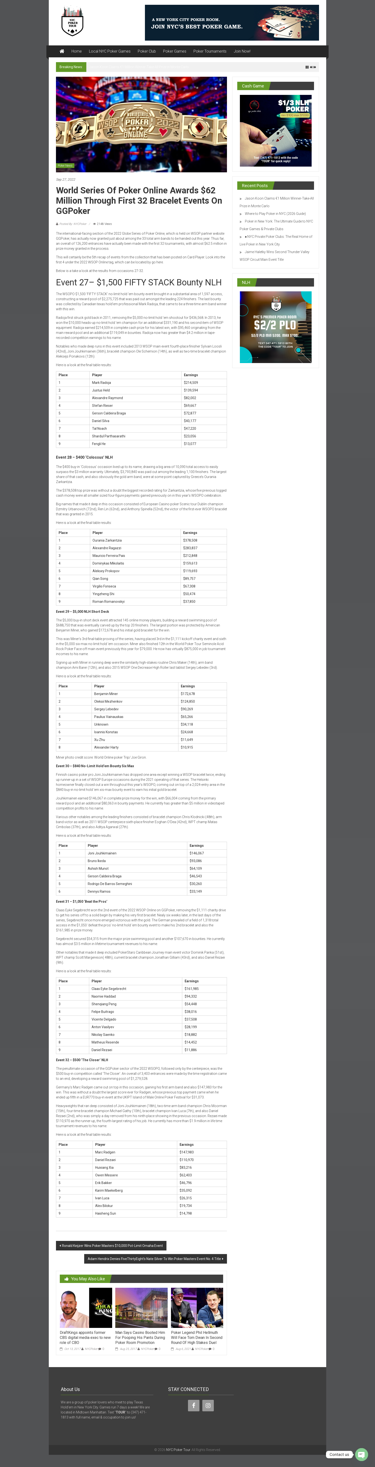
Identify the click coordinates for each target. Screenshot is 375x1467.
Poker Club (147, 51)
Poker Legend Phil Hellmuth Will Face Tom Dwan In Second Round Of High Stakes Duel (196, 1337)
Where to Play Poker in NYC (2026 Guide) (275, 214)
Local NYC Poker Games (110, 51)
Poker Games (174, 51)
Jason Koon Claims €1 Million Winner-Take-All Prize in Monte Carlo (139, 67)
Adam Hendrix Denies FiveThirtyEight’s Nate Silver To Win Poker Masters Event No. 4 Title (154, 1259)
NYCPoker (91, 1349)
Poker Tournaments (209, 51)
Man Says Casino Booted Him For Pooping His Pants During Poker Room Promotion (140, 1337)
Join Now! (242, 51)
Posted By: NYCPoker (72, 224)
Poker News (65, 165)
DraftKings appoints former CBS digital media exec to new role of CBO (85, 1337)
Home (77, 51)
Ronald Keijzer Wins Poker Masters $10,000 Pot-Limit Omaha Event (112, 1246)
